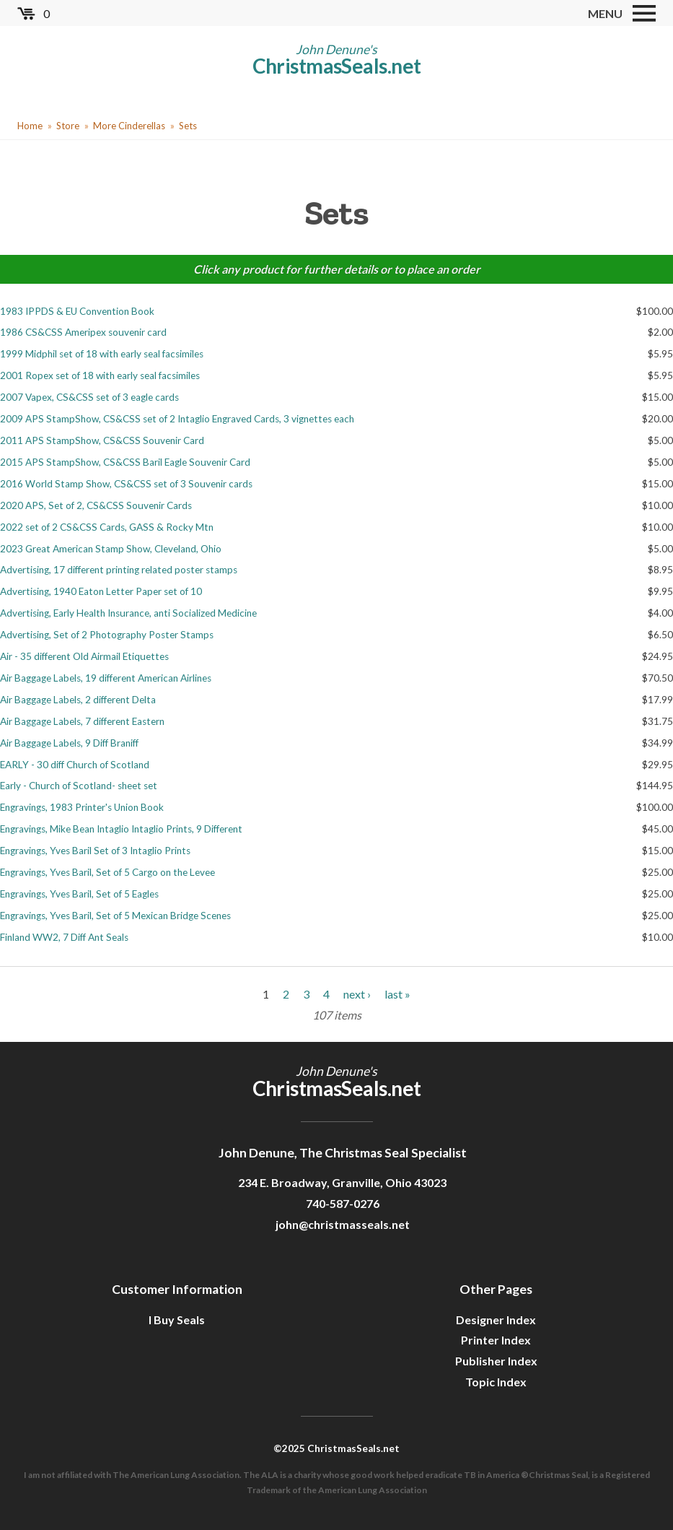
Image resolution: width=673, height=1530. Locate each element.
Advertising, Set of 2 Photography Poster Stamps (107, 634)
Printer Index (496, 1340)
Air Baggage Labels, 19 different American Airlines (105, 678)
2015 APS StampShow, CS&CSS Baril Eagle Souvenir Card (125, 462)
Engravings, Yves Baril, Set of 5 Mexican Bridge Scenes (115, 915)
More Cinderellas (129, 125)
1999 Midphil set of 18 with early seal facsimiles (101, 354)
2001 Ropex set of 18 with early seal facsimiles (100, 375)
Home (30, 125)
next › (357, 994)
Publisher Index (496, 1361)
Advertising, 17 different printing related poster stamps (118, 569)
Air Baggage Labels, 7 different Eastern (82, 721)
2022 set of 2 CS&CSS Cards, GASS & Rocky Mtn (107, 527)
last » (397, 994)
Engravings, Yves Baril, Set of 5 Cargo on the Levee (107, 872)
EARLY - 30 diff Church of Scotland (74, 764)
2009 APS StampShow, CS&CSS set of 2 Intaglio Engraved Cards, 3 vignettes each (177, 419)
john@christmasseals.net (343, 1224)
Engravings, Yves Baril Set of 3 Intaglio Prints (95, 850)
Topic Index (496, 1381)
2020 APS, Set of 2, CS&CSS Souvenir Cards (96, 505)
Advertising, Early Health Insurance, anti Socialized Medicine (128, 613)
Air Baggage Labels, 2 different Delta (78, 699)
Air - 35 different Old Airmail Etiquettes (84, 656)
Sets (188, 125)
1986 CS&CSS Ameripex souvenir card (83, 332)
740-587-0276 (342, 1203)
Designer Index (496, 1319)
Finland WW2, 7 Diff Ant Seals (64, 937)
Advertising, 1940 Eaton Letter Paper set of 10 (101, 591)
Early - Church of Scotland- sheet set (78, 785)
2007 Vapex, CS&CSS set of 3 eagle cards (89, 397)
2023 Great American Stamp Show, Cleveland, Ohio (110, 549)
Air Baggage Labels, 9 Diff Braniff (69, 743)
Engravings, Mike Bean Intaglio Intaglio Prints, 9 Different (121, 829)
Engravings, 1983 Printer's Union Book (82, 807)
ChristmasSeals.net (336, 66)
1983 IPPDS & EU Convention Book (77, 311)
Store (67, 125)
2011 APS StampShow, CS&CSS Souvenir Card (102, 440)
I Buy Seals (177, 1319)
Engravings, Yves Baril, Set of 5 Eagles (79, 894)
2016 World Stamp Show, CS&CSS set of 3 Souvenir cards (126, 484)
